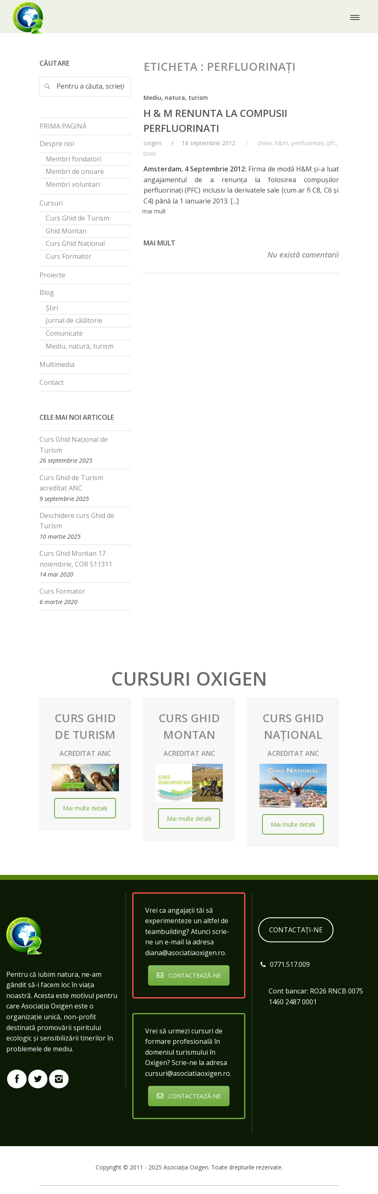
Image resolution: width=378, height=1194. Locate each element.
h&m (281, 143)
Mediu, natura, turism (175, 98)
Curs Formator (62, 591)
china (264, 143)
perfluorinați (308, 143)
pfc (331, 143)
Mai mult (159, 243)
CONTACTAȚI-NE (296, 929)
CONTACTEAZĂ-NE (189, 975)
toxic (149, 153)
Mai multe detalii (85, 808)
